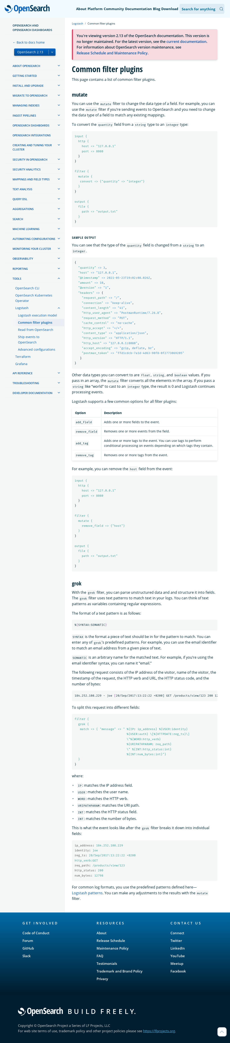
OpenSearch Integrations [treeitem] (32, 135)
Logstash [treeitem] (22, 308)
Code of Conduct (35, 933)
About (81, 9)
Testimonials (107, 963)
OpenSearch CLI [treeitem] (27, 288)
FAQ (100, 956)
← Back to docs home (29, 42)
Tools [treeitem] (17, 279)
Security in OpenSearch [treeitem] (30, 160)
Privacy (102, 979)
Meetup (176, 963)
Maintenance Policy (112, 948)
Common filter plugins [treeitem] (35, 322)
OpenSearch (28, 9)
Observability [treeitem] (23, 259)
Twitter (176, 940)
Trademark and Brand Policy (119, 971)
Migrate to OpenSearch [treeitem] (30, 95)
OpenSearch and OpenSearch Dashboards (32, 27)
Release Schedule (111, 940)
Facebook (178, 971)
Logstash (77, 23)
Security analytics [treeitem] (27, 169)
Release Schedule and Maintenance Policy (112, 53)
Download (169, 9)
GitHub (28, 948)
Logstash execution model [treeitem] (37, 315)
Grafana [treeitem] (21, 364)
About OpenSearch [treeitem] (26, 66)
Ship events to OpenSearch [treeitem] (28, 339)
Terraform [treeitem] (23, 356)
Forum (27, 940)
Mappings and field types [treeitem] (31, 179)
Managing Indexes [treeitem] (26, 105)
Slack (26, 956)
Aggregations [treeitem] (23, 209)
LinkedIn (177, 948)
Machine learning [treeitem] (26, 229)
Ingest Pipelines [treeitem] (24, 115)
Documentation (138, 9)
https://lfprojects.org (159, 1031)
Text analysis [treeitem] (22, 189)
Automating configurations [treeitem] (34, 239)
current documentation (186, 41)
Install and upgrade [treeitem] (28, 86)
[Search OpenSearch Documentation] (201, 9)
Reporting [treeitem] (20, 269)
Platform (95, 9)
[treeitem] (58, 65)
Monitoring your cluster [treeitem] (32, 249)
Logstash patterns (87, 892)
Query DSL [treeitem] (20, 199)
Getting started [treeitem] (25, 76)
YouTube (177, 956)
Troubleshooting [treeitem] (26, 383)
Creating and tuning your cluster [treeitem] (32, 147)
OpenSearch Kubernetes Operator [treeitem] (33, 298)
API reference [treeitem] (23, 373)
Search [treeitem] (18, 219)
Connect (177, 933)
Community (114, 9)
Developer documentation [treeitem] (32, 393)
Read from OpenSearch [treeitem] (35, 330)
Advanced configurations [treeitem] (36, 349)
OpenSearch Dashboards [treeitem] (31, 125)
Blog (156, 9)
